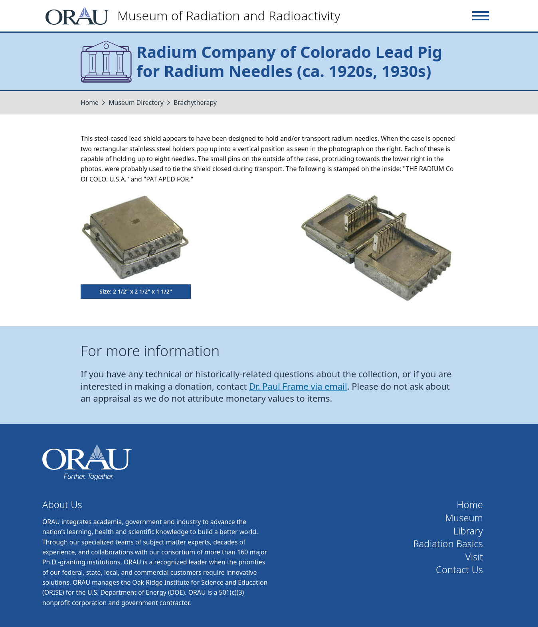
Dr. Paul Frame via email (298, 386)
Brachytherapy (195, 102)
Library (468, 531)
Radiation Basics (448, 544)
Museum (464, 518)
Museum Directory (136, 102)
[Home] (196, 16)
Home (90, 102)
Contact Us (459, 570)
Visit (474, 557)
